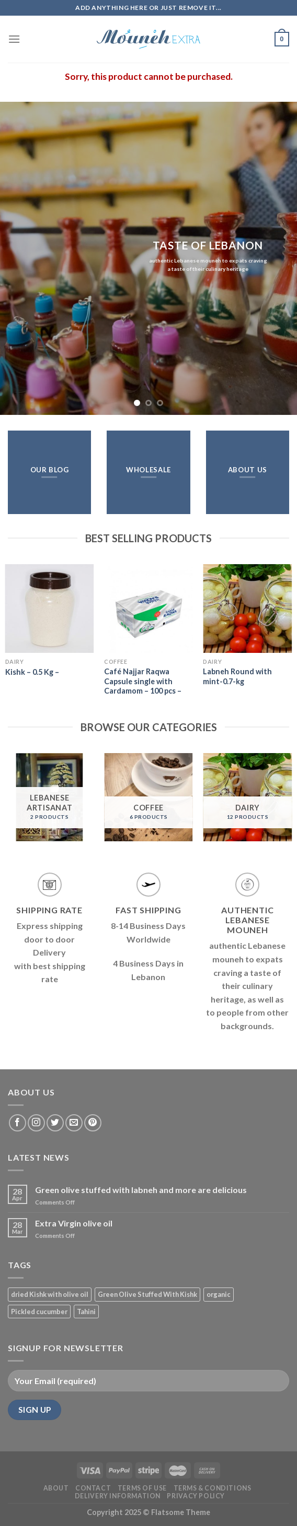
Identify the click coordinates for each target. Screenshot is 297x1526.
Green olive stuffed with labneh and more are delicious (141, 1190)
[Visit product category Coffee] (148, 797)
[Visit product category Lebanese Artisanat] (49, 797)
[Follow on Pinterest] (92, 1122)
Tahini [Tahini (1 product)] (86, 1311)
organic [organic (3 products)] (219, 1294)
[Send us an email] (74, 1122)
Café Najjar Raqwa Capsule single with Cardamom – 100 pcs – (142, 681)
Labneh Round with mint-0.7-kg (237, 676)
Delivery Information (118, 1496)
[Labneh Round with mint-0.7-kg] (247, 608)
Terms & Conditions (213, 1488)
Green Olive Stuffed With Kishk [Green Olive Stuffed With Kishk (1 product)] (147, 1294)
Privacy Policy (196, 1496)
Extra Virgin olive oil (73, 1223)
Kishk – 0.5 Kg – (32, 671)
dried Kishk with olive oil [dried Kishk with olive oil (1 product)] (49, 1294)
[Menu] (14, 39)
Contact (93, 1488)
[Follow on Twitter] (55, 1122)
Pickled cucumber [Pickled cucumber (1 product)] (39, 1311)
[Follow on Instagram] (36, 1122)
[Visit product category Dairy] (247, 797)
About (56, 1488)
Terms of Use (142, 1488)
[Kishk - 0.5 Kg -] (49, 608)
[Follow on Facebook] (17, 1122)
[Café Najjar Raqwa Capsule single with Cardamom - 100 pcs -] (148, 608)
